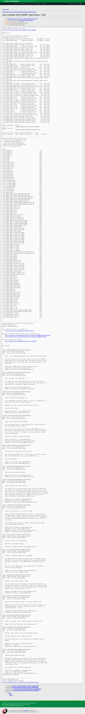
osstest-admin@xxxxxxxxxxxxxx (30, 18)
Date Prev (5, 12)
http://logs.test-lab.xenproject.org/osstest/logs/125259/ (19, 30)
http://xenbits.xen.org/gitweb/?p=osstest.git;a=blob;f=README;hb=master (26, 336)
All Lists (7, 9)
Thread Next (21, 12)
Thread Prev (15, 12)
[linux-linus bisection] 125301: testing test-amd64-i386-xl (25, 686)
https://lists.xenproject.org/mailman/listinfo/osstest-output (20, 682)
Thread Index (33, 12)
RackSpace (26, 710)
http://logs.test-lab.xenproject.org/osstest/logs (19, 331)
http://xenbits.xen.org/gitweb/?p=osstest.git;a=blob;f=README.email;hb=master (27, 335)
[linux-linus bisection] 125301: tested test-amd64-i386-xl (25, 687)
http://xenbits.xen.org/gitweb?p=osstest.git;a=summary (21, 341)
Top (3, 9)
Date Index (27, 12)
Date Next (10, 12)
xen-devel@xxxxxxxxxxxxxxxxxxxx (15, 18)
